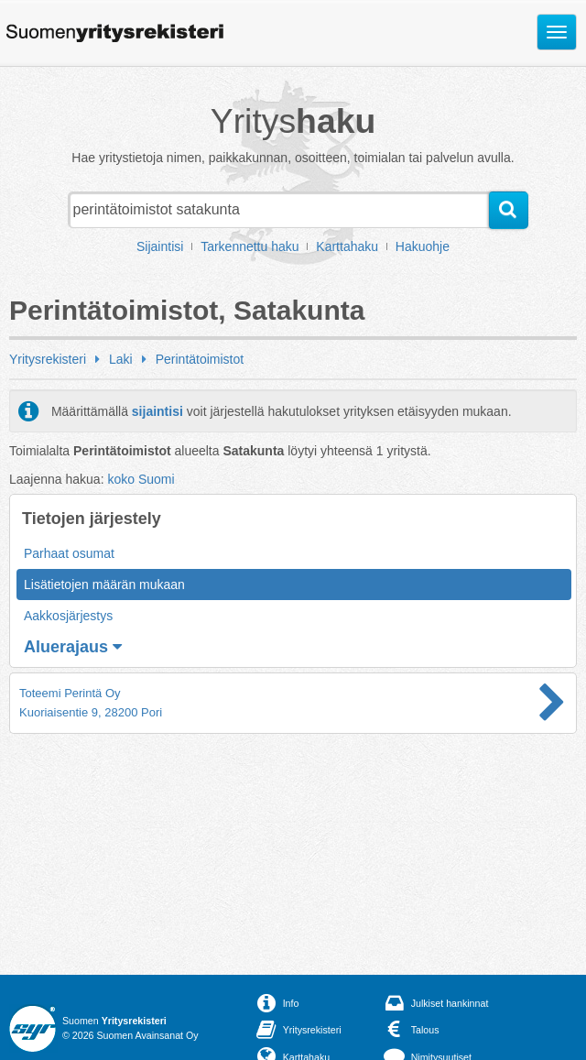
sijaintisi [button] (157, 411)
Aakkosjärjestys (68, 615)
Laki (121, 359)
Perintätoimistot (200, 359)
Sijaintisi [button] (159, 246)
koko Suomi (140, 479)
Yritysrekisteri (47, 359)
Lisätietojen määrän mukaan (104, 584)
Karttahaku (347, 246)
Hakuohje (423, 246)
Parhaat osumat (69, 553)
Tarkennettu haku (249, 246)
